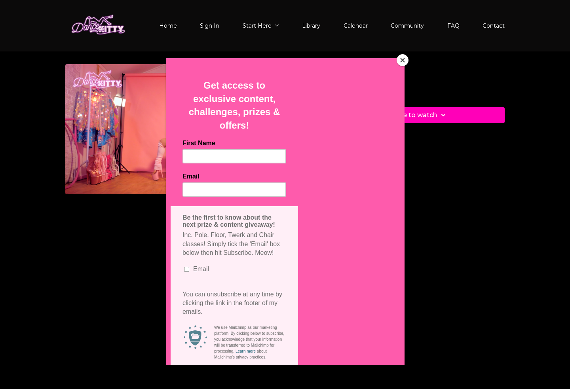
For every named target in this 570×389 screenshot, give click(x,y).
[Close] (402, 60)
